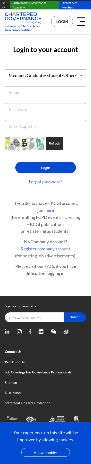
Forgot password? (45, 181)
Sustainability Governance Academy (29, 5)
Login (62, 21)
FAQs (50, 266)
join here (45, 210)
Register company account (45, 248)
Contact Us (13, 351)
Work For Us (15, 362)
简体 (3, 5)
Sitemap (11, 382)
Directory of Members (69, 5)
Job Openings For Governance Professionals (38, 372)
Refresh (54, 143)
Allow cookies (46, 452)
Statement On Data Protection (27, 403)
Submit (75, 317)
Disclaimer (13, 393)
